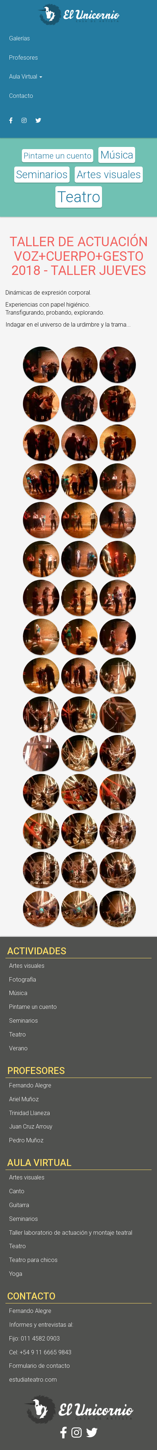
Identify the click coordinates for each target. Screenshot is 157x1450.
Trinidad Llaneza (29, 1113)
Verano (18, 1048)
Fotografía (22, 979)
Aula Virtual (25, 76)
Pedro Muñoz (26, 1140)
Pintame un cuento (57, 155)
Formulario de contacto (39, 1365)
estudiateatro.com (33, 1379)
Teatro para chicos (33, 1260)
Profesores (23, 57)
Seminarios (42, 174)
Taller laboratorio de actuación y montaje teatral (70, 1232)
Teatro (78, 197)
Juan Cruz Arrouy (30, 1126)
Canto (16, 1191)
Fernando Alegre (30, 1085)
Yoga (15, 1273)
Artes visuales (108, 174)
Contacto (21, 95)
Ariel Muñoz (24, 1099)
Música (116, 155)
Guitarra (19, 1205)
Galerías (19, 38)
